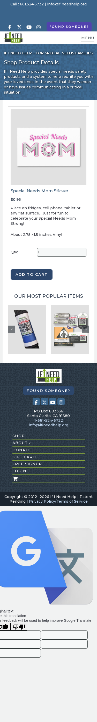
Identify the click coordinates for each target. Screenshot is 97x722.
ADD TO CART (32, 274)
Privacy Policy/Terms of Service (58, 501)
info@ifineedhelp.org (67, 4)
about (21, 443)
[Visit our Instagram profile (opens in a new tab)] (38, 27)
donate (21, 450)
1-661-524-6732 (48, 420)
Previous (11, 329)
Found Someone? (69, 27)
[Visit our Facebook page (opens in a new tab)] (10, 27)
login (19, 471)
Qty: (14, 252)
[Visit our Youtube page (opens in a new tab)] (29, 27)
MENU (87, 38)
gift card (24, 457)
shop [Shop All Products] (18, 436)
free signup (27, 464)
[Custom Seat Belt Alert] (27, 329)
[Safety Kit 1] (70, 329)
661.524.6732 (32, 4)
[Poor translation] (19, 626)
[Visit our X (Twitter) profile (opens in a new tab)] (19, 27)
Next (85, 329)
